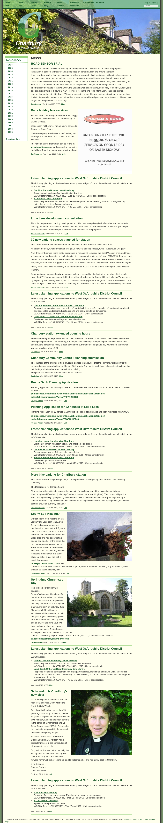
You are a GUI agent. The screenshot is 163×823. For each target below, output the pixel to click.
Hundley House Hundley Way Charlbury (54, 441)
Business (74, 2)
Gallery (60, 5)
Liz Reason (35, 352)
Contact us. (129, 819)
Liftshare (100, 2)
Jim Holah (35, 376)
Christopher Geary (38, 573)
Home (7, 2)
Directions (74, 5)
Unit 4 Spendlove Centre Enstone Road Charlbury (59, 305)
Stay (46, 5)
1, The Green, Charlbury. (46, 800)
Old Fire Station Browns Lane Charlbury (54, 190)
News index (13, 60)
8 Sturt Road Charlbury (45, 792)
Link (63, 104)
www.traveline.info (40, 147)
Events (34, 2)
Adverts (47, 2)
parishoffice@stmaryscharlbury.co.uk (50, 639)
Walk (20, 5)
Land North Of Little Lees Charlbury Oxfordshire (58, 316)
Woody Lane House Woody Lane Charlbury (55, 660)
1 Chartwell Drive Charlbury (48, 198)
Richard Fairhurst (37, 233)
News (20, 2)
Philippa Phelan (37, 401)
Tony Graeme (36, 104)
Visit (7, 5)
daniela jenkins (37, 642)
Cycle (33, 5)
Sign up (155, 2)
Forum (60, 2)
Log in (147, 2)
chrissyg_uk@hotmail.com (44, 563)
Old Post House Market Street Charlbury (54, 449)
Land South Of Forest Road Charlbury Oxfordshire (59, 669)
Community (88, 2)
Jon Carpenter (36, 154)
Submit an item (13, 139)
